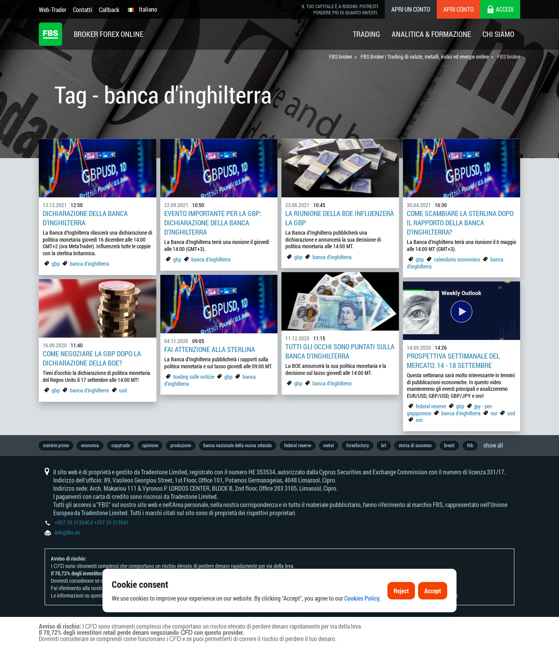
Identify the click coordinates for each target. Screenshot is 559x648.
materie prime (56, 445)
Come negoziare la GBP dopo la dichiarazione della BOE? (92, 358)
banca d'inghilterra (89, 263)
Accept (432, 591)
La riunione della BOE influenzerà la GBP (339, 218)
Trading (366, 34)
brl (383, 445)
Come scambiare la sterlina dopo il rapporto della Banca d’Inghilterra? (460, 223)
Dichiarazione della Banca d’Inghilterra (85, 218)
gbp (56, 263)
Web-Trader (52, 9)
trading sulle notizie (193, 376)
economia (90, 445)
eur (494, 413)
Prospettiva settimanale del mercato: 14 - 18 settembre (453, 360)
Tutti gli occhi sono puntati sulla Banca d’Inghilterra (339, 351)
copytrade (120, 445)
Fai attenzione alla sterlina (209, 349)
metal (328, 445)
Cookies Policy (361, 598)
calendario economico (457, 259)
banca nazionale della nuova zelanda (237, 445)
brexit (449, 445)
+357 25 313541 (111, 522)
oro (419, 419)
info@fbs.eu (67, 532)
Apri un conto (410, 9)
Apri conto (458, 9)
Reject (401, 591)
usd (123, 390)
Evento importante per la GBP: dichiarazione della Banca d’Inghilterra (212, 223)
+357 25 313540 (72, 522)
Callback (109, 9)
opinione (150, 445)
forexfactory (357, 445)
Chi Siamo (498, 34)
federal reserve (431, 406)
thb (470, 445)
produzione (180, 445)
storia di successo (415, 445)
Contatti (82, 9)
